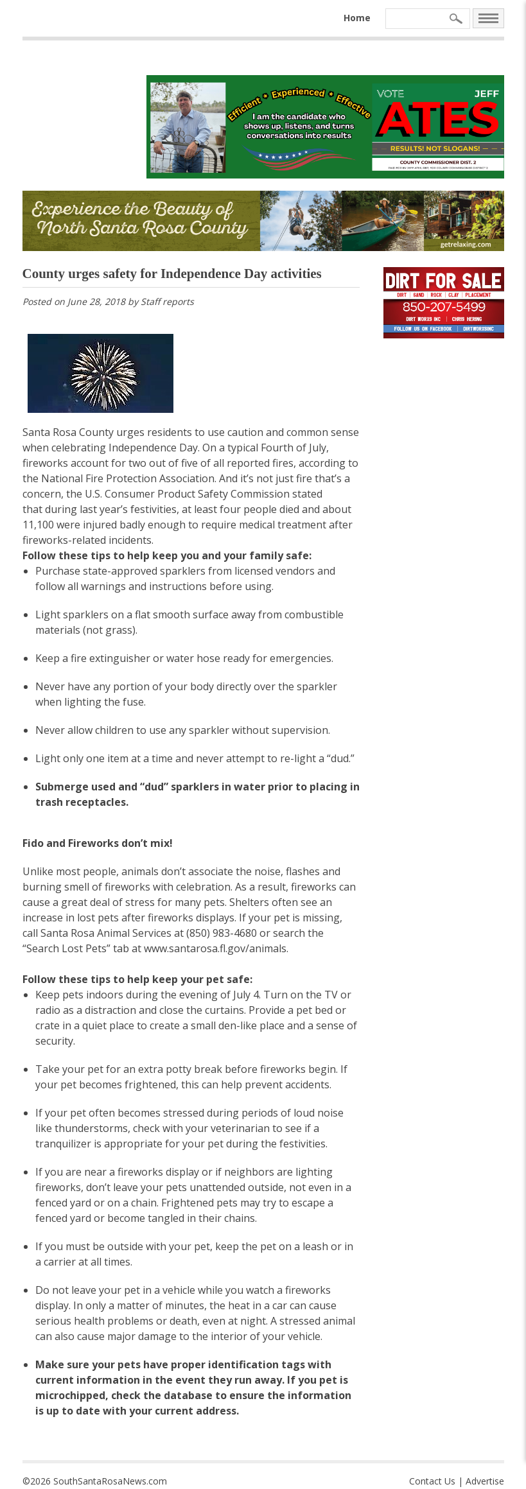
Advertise (485, 1481)
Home (357, 18)
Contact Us (432, 1481)
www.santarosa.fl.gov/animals (215, 948)
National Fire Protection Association (128, 478)
